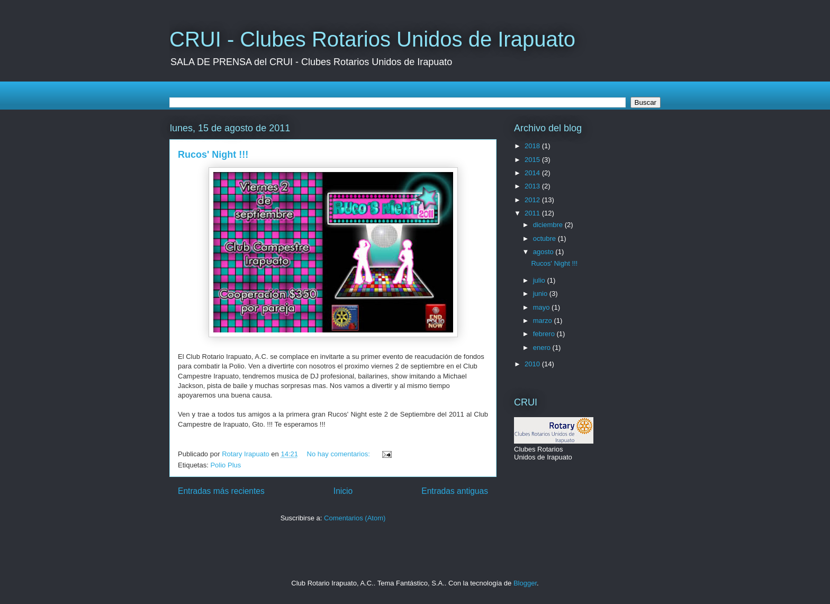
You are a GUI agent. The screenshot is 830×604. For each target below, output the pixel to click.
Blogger (525, 583)
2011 (533, 213)
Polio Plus (225, 465)
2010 (533, 364)
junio (541, 294)
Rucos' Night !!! (213, 154)
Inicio (343, 490)
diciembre (549, 225)
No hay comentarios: (339, 454)
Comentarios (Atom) (354, 518)
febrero (545, 334)
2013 (533, 186)
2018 (533, 146)
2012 (533, 200)
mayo (542, 307)
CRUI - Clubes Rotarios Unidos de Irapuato (372, 39)
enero (543, 347)
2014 (533, 173)
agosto (544, 252)
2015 (533, 160)
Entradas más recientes (221, 490)
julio (540, 280)
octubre (545, 238)
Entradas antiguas (454, 490)
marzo (543, 320)
